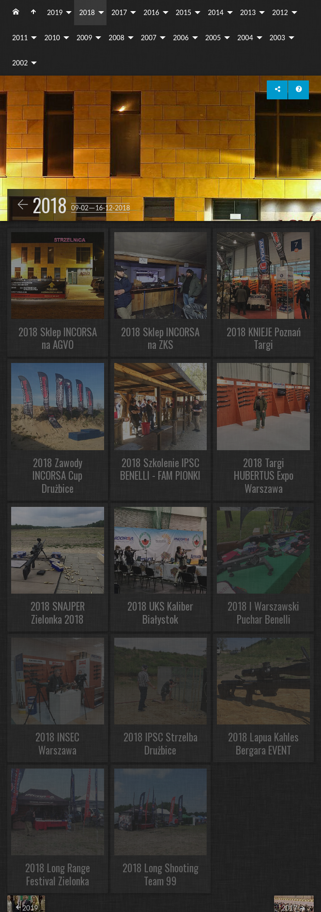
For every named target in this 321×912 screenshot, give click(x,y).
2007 (148, 37)
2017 (119, 12)
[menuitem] (16, 12)
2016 (151, 12)
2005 (213, 37)
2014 (215, 12)
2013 (248, 12)
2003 (277, 37)
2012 (280, 12)
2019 (54, 12)
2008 (116, 37)
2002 (20, 62)
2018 (86, 12)
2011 (20, 37)
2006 (180, 37)
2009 (84, 37)
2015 (183, 12)
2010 (52, 37)
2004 (245, 37)
